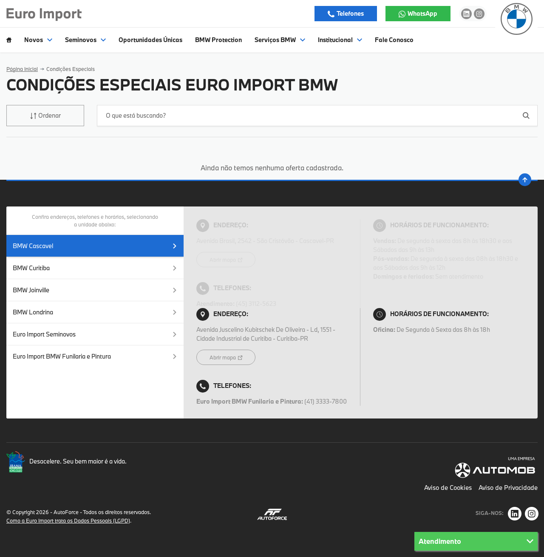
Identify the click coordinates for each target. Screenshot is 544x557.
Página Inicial (22, 68)
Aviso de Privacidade (508, 487)
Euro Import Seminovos (95, 334)
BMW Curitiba (95, 268)
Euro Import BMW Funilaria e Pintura (95, 356)
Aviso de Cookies (448, 487)
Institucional (340, 40)
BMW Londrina (95, 312)
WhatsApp (421, 13)
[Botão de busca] (526, 115)
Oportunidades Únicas (150, 40)
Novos (38, 40)
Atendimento (476, 541)
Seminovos (85, 40)
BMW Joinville (95, 290)
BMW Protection (218, 40)
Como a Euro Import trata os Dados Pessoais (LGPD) (68, 520)
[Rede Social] (515, 514)
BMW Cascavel (95, 246)
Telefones (350, 13)
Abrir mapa (223, 259)
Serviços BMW (280, 40)
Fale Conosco (394, 40)
